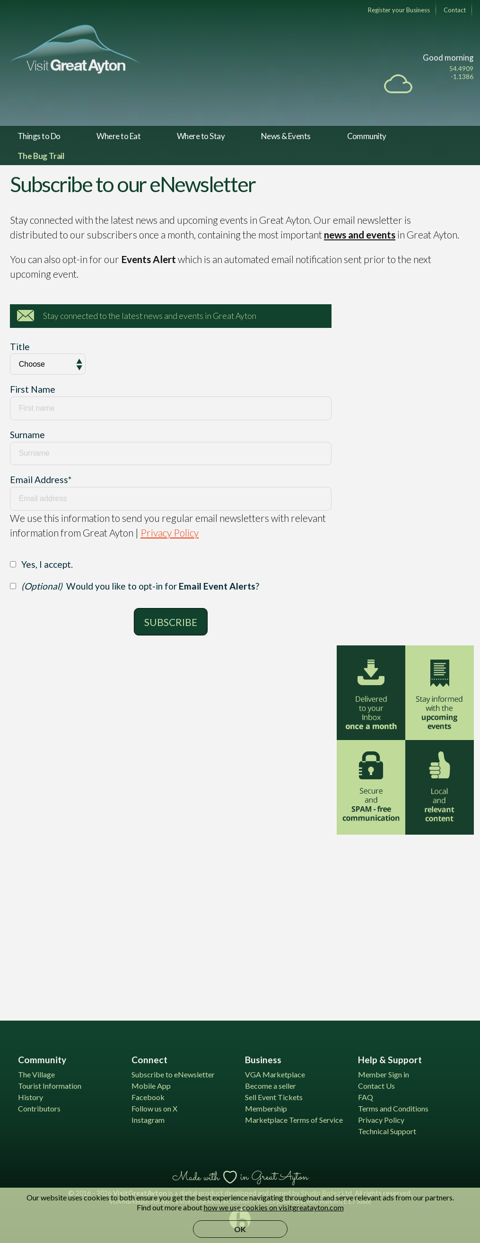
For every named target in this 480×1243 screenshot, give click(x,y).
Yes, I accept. (47, 564)
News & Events (286, 136)
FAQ (365, 1097)
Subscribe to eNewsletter (173, 1074)
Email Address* (40, 479)
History (30, 1097)
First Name (32, 389)
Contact (455, 10)
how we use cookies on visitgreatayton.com (274, 1207)
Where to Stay (201, 136)
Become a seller (270, 1085)
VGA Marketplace (275, 1074)
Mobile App (151, 1085)
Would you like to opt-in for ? (140, 586)
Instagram (148, 1119)
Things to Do (39, 136)
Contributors (39, 1108)
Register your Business (399, 10)
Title (20, 346)
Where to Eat (118, 136)
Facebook (148, 1097)
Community (366, 136)
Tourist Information (49, 1085)
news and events (359, 234)
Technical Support (387, 1131)
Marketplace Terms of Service (294, 1119)
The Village (36, 1074)
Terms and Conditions (393, 1108)
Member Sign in (383, 1074)
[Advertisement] (408, 922)
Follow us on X (154, 1108)
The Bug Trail (40, 156)
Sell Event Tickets (274, 1097)
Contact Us (376, 1085)
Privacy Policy (169, 532)
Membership (266, 1108)
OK (240, 1229)
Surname (27, 434)
